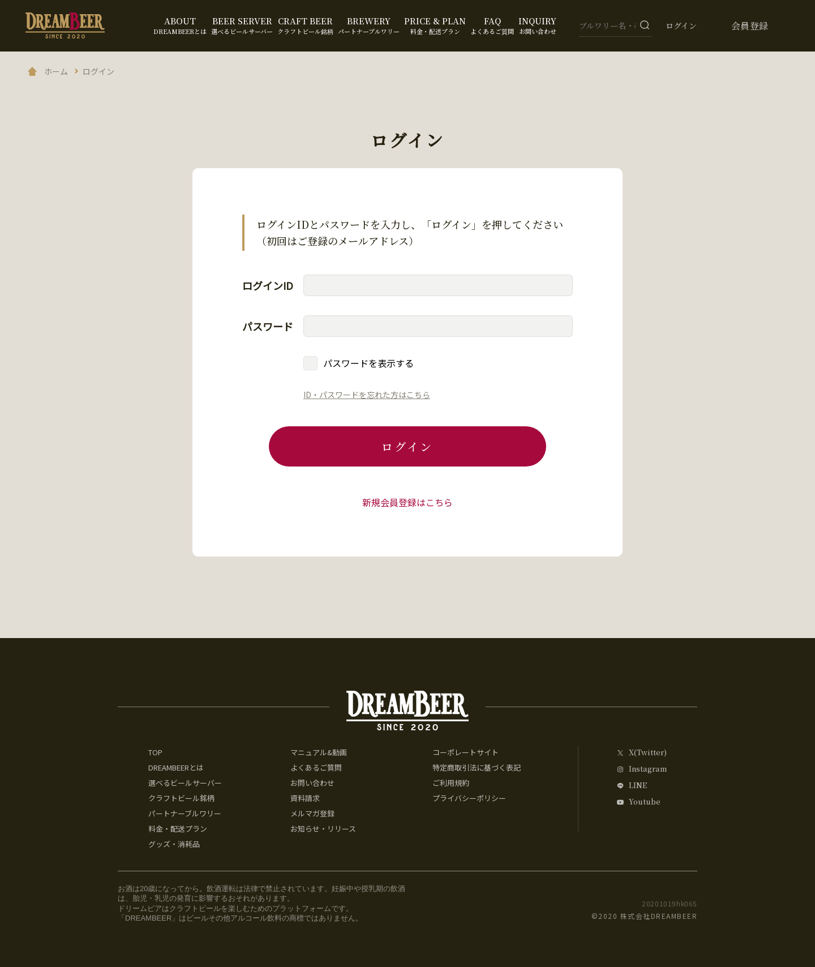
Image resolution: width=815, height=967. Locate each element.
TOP (155, 752)
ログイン (681, 25)
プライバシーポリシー (469, 798)
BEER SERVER (242, 25)
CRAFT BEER (305, 25)
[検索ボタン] (645, 25)
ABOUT (180, 25)
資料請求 (305, 798)
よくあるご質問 (316, 767)
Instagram (648, 769)
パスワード (267, 326)
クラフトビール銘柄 (181, 798)
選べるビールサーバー (185, 782)
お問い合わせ (312, 782)
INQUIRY (537, 25)
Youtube (644, 802)
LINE (638, 785)
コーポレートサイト (465, 752)
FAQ (492, 25)
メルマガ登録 (312, 813)
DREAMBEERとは (176, 767)
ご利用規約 (450, 782)
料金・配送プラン (177, 828)
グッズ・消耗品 (174, 843)
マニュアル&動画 (318, 752)
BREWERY (369, 25)
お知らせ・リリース (323, 828)
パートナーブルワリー (184, 813)
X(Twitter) (648, 752)
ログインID (267, 285)
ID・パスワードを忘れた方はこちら (366, 394)
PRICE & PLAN (435, 25)
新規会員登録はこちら (407, 502)
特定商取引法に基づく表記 (476, 767)
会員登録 (750, 25)
